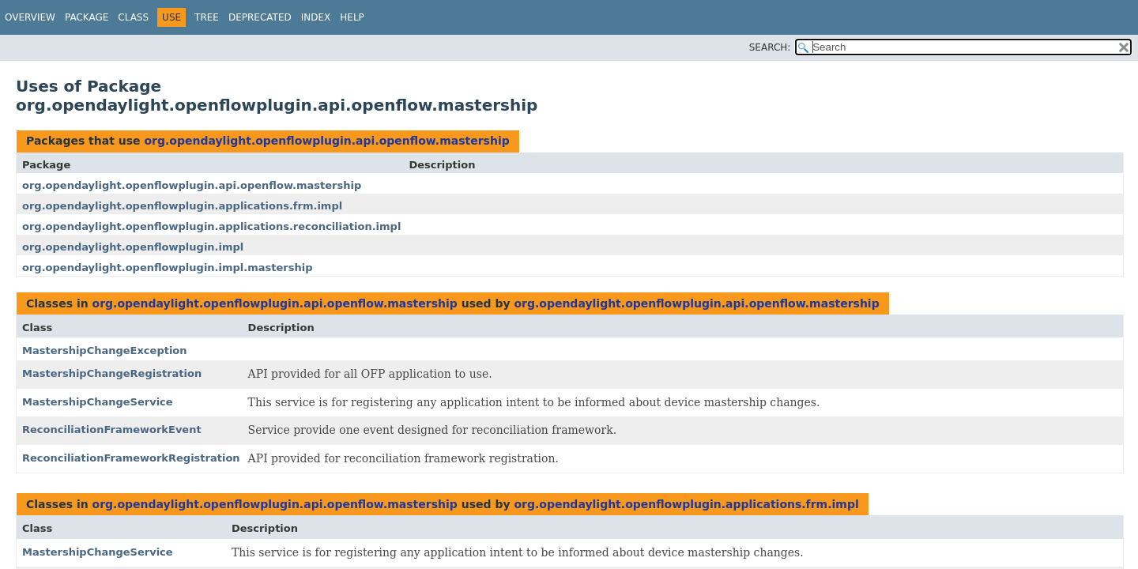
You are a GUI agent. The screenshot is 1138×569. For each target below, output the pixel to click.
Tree (206, 17)
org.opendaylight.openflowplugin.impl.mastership (167, 267)
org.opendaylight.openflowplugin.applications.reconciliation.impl (211, 226)
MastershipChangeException (104, 350)
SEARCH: (770, 47)
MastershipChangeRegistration (112, 373)
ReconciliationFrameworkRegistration (131, 458)
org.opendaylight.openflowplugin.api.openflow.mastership (326, 140)
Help (352, 17)
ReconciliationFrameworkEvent (112, 429)
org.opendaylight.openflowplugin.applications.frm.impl (182, 206)
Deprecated (260, 17)
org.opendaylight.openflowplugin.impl (132, 247)
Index (316, 17)
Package (86, 17)
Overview (30, 17)
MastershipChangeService (97, 402)
